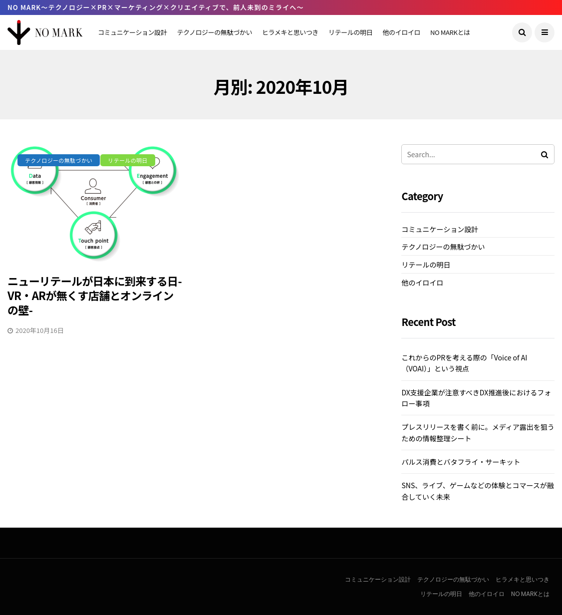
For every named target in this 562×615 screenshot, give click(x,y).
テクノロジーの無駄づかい (214, 32)
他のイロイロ (401, 32)
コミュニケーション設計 (132, 32)
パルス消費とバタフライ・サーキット (460, 462)
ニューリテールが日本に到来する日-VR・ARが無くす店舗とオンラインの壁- (94, 295)
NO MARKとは (450, 32)
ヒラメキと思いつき (290, 32)
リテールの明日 (350, 32)
